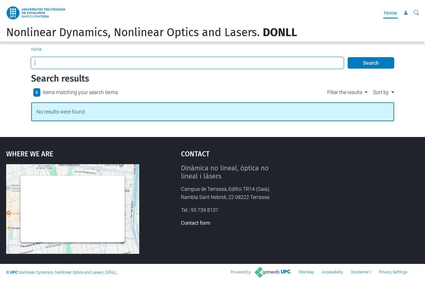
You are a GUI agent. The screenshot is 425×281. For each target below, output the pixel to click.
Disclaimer (360, 272)
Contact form (195, 223)
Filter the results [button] (344, 92)
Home (390, 13)
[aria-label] (416, 13)
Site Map (306, 272)
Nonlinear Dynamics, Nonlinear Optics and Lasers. (151, 32)
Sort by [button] (381, 92)
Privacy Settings (393, 272)
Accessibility (332, 272)
